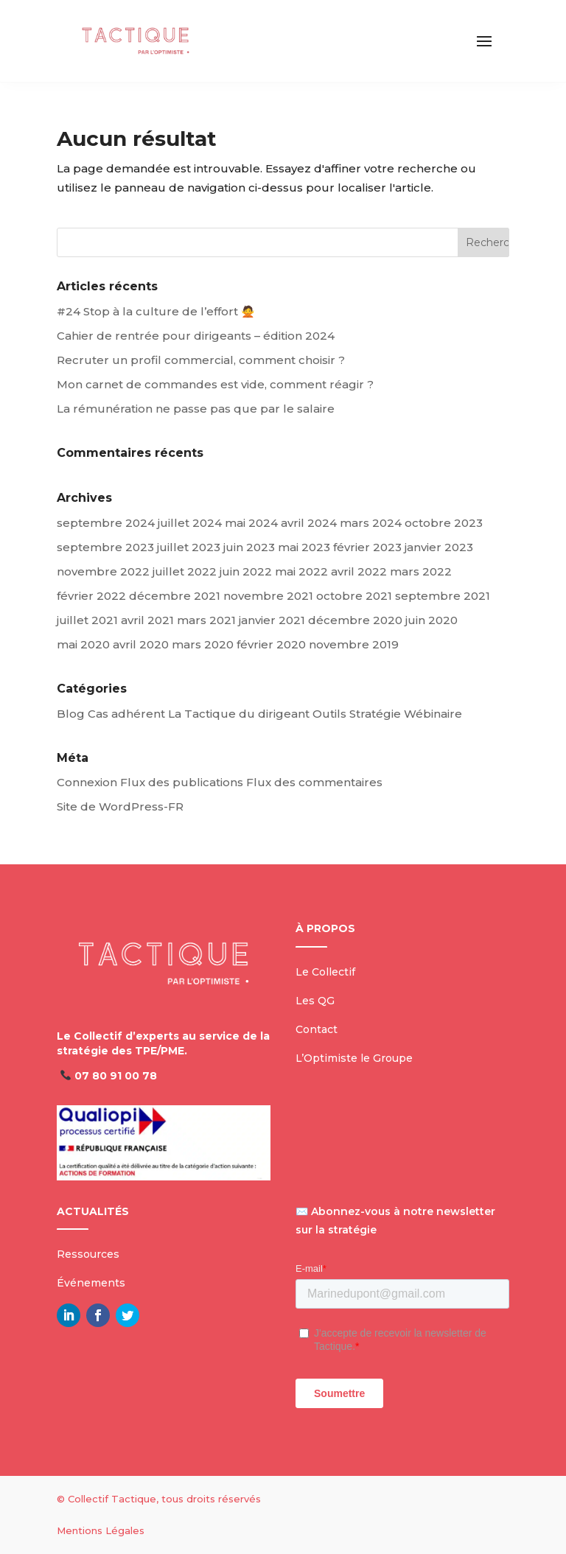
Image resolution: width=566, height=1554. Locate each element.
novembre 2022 (103, 571)
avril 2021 (147, 620)
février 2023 (367, 547)
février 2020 (271, 644)
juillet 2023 (188, 547)
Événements (91, 1282)
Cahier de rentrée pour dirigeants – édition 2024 (196, 336)
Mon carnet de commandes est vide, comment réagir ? (215, 384)
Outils (329, 714)
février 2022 (91, 596)
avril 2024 (309, 523)
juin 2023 (249, 547)
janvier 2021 (272, 620)
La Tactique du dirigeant (239, 714)
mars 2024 (371, 523)
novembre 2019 (354, 644)
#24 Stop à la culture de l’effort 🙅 (156, 311)
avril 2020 (141, 644)
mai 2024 (251, 523)
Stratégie (375, 714)
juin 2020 (431, 620)
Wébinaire (433, 714)
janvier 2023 (439, 547)
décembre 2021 (174, 596)
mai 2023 (304, 547)
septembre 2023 (105, 547)
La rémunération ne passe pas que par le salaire (196, 409)
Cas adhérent (126, 714)
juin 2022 (246, 571)
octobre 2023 (444, 523)
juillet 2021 (87, 620)
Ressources (88, 1254)
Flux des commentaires (314, 782)
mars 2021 (206, 620)
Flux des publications (181, 782)
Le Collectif (325, 972)
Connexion (87, 782)
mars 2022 (421, 571)
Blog (71, 714)
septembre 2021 (442, 596)
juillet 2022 (185, 571)
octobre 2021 (354, 596)
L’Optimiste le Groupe (354, 1058)
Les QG (315, 1000)
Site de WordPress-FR (120, 806)
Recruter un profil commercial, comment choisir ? (201, 360)
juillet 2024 (190, 523)
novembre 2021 (268, 596)
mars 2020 (203, 644)
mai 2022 (301, 571)
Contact (317, 1029)
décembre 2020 (355, 620)
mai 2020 (83, 644)
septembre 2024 (106, 523)
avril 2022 (359, 571)
